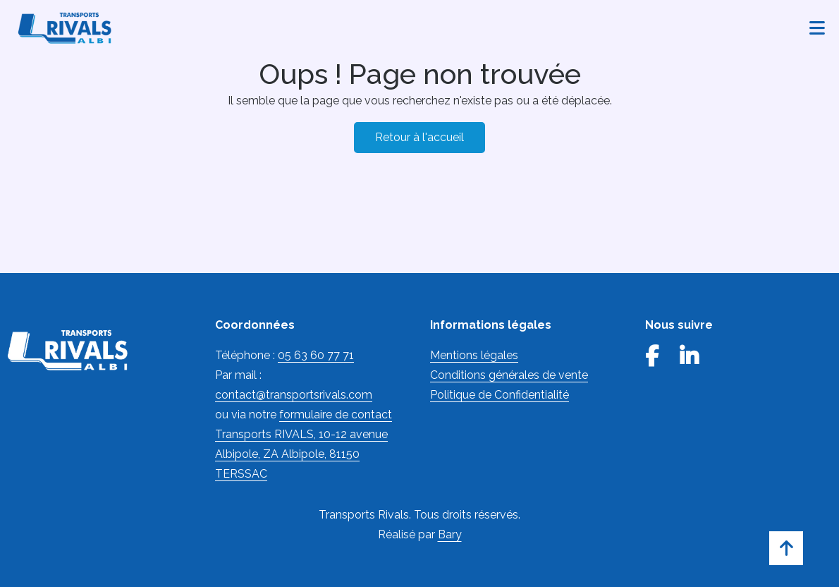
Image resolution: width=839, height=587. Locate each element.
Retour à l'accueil (419, 137)
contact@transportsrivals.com (293, 394)
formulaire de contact (335, 414)
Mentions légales (474, 355)
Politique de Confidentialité (499, 394)
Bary (450, 534)
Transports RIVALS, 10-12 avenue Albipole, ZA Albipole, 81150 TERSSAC (301, 454)
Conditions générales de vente (509, 375)
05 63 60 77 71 (316, 355)
